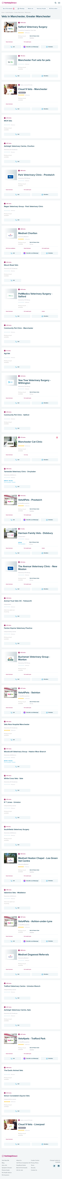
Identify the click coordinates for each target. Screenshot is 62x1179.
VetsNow (32, 38)
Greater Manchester (19, 12)
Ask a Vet (4, 1165)
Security (33, 1167)
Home (3, 12)
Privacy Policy (34, 1163)
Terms (32, 1165)
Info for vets (19, 1170)
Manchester (28, 12)
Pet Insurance (5, 1175)
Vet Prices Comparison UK (23, 1163)
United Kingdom (9, 12)
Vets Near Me (5, 1160)
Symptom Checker (7, 1167)
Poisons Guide (6, 1170)
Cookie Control (35, 1160)
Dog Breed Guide (21, 1165)
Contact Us (34, 1170)
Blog (3, 1163)
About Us (18, 1160)
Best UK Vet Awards (21, 1167)
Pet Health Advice (7, 1172)
